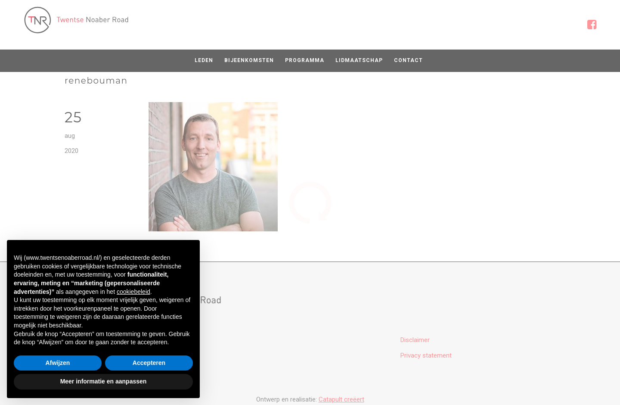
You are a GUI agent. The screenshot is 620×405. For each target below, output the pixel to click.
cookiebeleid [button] (133, 291)
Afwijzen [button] (58, 362)
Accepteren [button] (149, 362)
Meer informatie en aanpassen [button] (103, 381)
